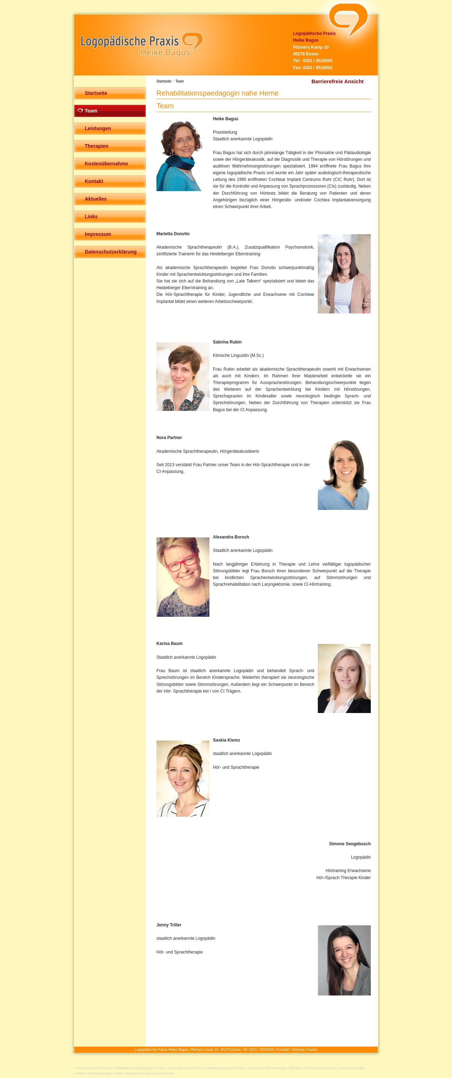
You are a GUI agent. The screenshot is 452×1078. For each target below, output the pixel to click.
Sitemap (298, 1050)
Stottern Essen (163, 1073)
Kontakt (283, 1050)
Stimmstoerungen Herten (105, 1073)
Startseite (163, 81)
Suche (312, 1050)
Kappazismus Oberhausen (94, 1068)
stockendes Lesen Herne (185, 1068)
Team (179, 81)
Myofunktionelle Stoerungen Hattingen (275, 1068)
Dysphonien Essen (137, 1073)
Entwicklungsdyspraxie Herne (225, 1068)
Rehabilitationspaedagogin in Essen (140, 1068)
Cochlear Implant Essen (320, 1068)
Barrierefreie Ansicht (337, 81)
